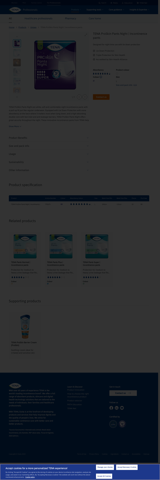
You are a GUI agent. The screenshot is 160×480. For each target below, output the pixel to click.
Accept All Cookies (104, 476)
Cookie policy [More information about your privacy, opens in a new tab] (22, 477)
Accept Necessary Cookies (127, 468)
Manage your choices (105, 468)
